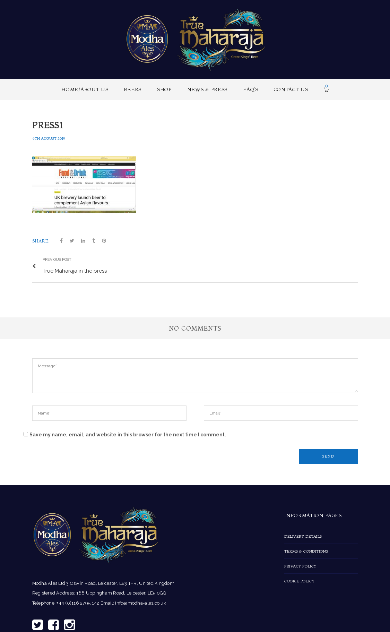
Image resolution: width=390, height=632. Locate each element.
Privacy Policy (300, 565)
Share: (41, 241)
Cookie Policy (299, 580)
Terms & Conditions (306, 550)
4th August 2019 (48, 138)
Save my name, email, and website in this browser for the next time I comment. (127, 434)
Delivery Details (303, 535)
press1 (47, 125)
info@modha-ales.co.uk (140, 602)
